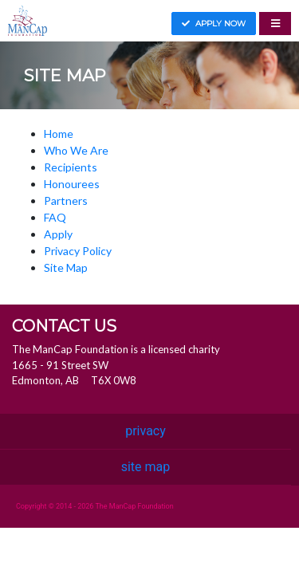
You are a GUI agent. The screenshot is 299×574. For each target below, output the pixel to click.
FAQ (55, 217)
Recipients (70, 167)
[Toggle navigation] (275, 23)
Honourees (72, 184)
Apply (58, 234)
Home (58, 133)
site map (146, 466)
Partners (66, 200)
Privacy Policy (78, 251)
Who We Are (76, 150)
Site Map (66, 267)
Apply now (214, 23)
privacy (145, 430)
